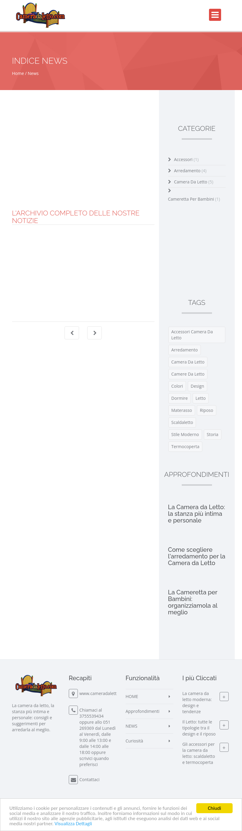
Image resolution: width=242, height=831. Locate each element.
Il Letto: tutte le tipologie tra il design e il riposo (199, 728)
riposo (206, 410)
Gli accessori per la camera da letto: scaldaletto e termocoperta (198, 753)
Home (18, 73)
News (33, 73)
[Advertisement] (83, 167)
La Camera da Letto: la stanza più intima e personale (196, 513)
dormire (179, 398)
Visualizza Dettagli (73, 824)
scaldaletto (182, 422)
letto (201, 398)
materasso (181, 410)
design (197, 386)
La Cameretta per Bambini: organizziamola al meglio (192, 602)
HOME (132, 696)
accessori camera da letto (192, 335)
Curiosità (134, 741)
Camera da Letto (194, 182)
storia (212, 434)
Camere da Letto (188, 374)
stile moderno (185, 434)
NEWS (132, 726)
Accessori (186, 159)
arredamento (184, 350)
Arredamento (190, 170)
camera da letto (188, 362)
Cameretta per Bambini (194, 199)
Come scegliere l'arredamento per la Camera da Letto (196, 556)
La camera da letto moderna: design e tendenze (197, 702)
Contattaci (89, 779)
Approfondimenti (143, 711)
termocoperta (185, 446)
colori (177, 386)
